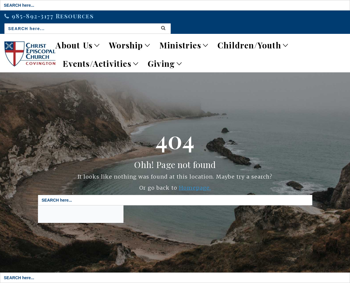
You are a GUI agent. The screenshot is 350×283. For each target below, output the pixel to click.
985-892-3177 (34, 16)
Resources (75, 16)
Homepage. (195, 187)
